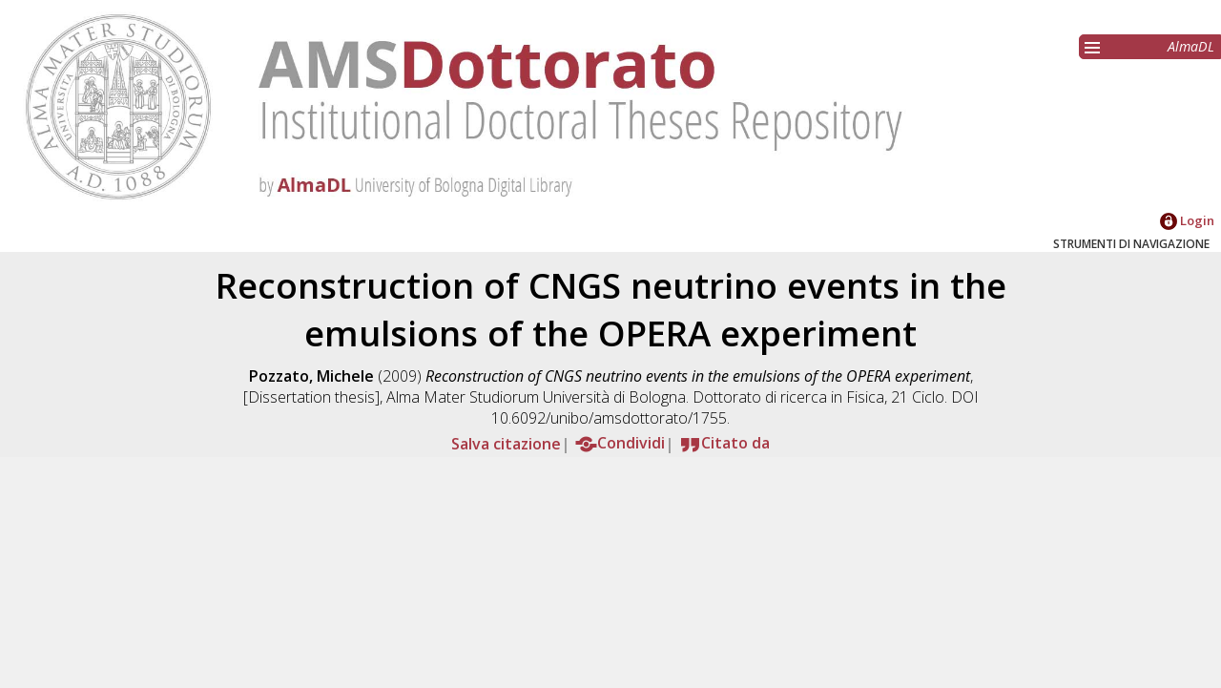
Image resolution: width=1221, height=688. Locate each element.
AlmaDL (1191, 46)
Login (1187, 220)
